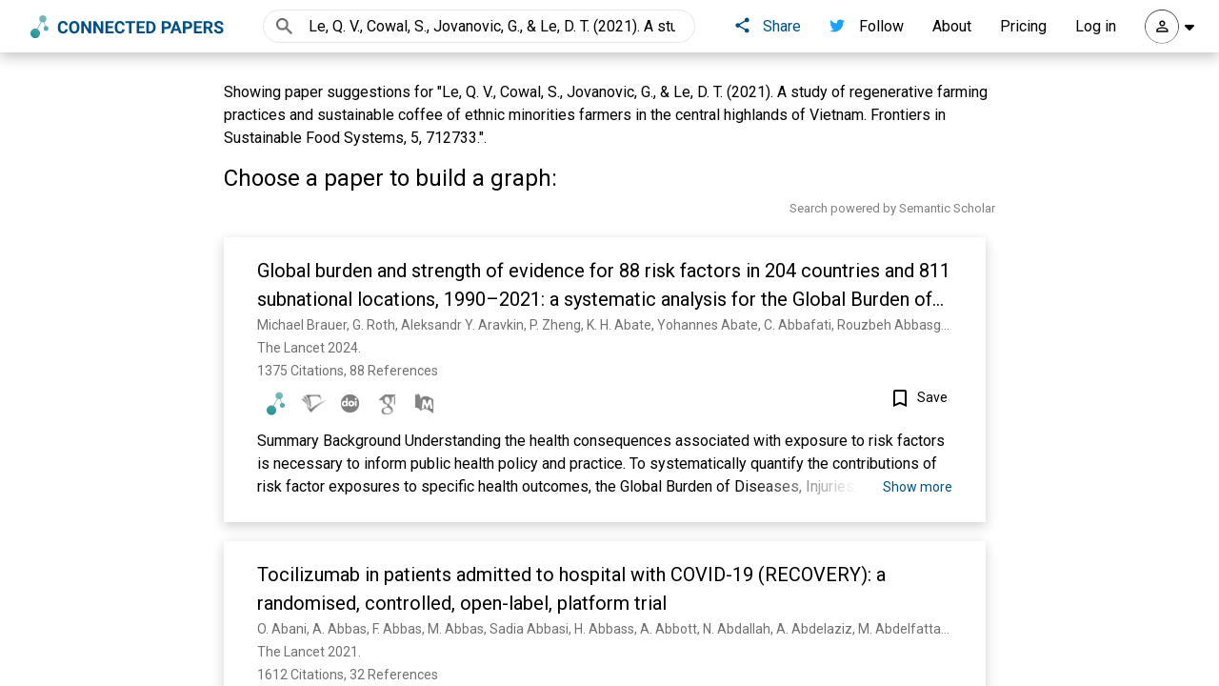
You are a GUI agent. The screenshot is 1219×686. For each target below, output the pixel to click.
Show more (917, 486)
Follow (866, 26)
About (951, 26)
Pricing (1023, 26)
